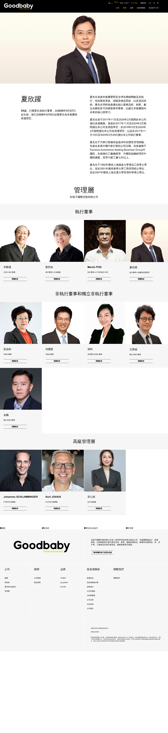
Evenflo (63, 668)
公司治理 (90, 681)
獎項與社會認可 (10, 668)
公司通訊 (90, 690)
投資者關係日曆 (92, 664)
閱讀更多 (15, 279)
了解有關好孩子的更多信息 (102, 634)
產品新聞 (37, 664)
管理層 (7, 673)
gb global (64, 664)
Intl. (150, 3)
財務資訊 (90, 668)
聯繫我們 (143, 3)
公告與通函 (91, 673)
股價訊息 (90, 660)
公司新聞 (37, 660)
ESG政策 (90, 686)
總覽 (6, 660)
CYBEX (63, 660)
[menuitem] (117, 8)
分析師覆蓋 (91, 677)
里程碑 (7, 664)
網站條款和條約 (95, 713)
